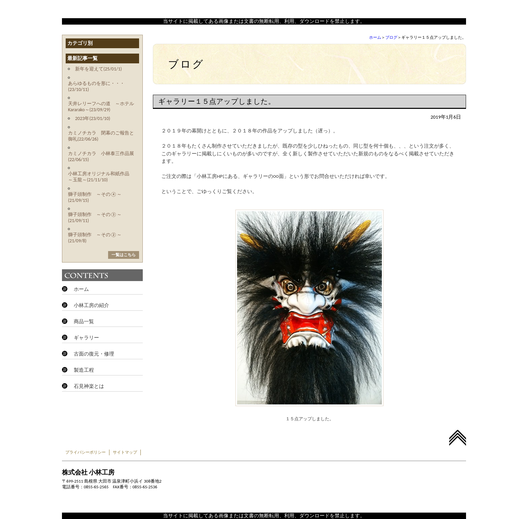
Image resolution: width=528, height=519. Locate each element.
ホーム (375, 37)
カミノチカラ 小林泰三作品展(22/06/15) (101, 156)
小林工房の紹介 (91, 305)
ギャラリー (86, 338)
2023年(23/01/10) (92, 118)
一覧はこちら (123, 254)
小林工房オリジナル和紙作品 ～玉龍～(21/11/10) (101, 177)
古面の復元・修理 (94, 354)
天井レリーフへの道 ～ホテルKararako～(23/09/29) (101, 107)
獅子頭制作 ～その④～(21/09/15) (95, 197)
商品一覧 (84, 321)
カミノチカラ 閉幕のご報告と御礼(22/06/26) (101, 136)
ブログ (391, 37)
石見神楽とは (89, 386)
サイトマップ (125, 452)
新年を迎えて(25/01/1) (98, 69)
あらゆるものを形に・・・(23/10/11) (96, 86)
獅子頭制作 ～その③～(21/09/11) (95, 217)
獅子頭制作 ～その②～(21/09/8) (95, 238)
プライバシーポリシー (85, 452)
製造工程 (84, 370)
